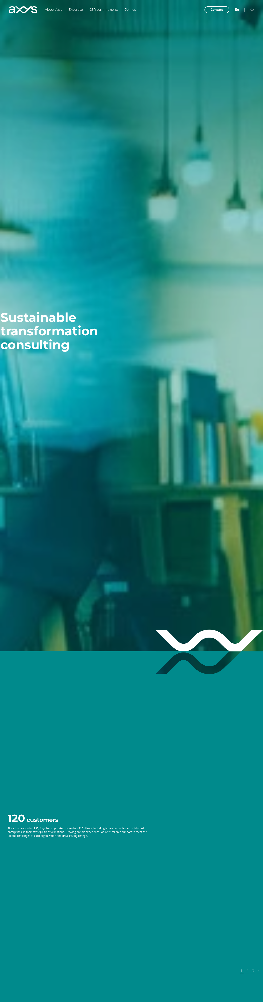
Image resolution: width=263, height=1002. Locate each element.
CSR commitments (104, 9)
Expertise (76, 9)
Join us (130, 9)
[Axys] (23, 9)
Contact (217, 9)
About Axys (53, 9)
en (237, 9)
